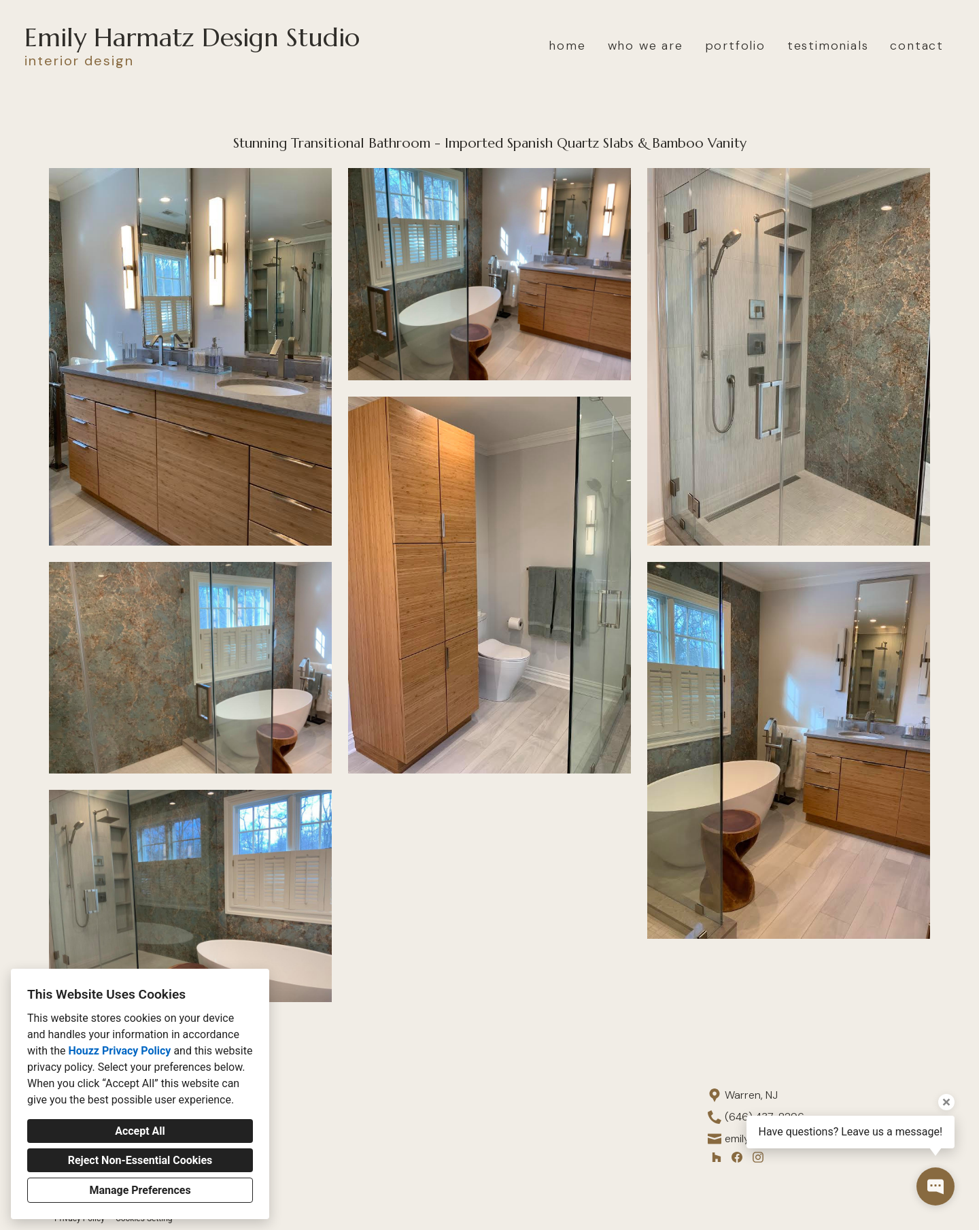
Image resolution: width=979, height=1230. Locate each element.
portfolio (735, 45)
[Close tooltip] (946, 1102)
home (567, 45)
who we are (645, 45)
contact (917, 45)
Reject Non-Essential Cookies (140, 1160)
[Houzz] (716, 1156)
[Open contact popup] (935, 1186)
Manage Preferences (139, 1190)
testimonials (828, 45)
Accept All (140, 1131)
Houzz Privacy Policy (119, 1050)
